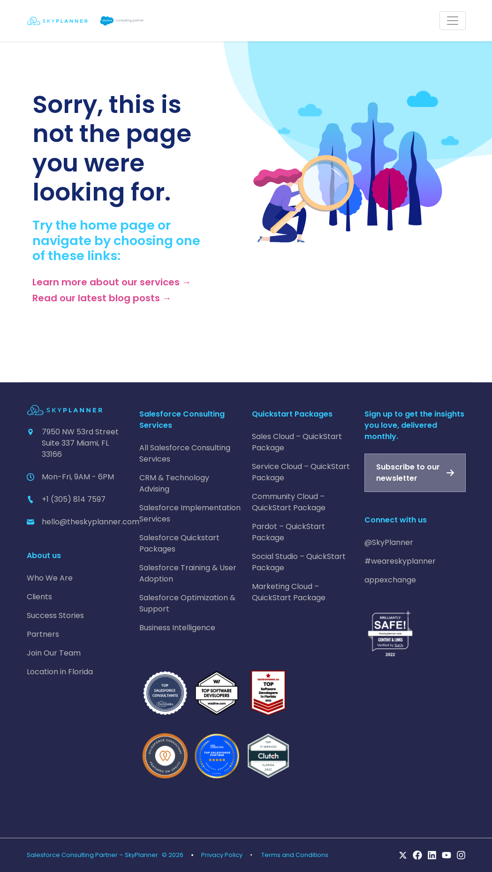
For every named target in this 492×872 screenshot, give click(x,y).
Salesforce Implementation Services (190, 513)
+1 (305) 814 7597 (74, 499)
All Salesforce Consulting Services (184, 453)
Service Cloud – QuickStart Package (301, 472)
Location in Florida (60, 671)
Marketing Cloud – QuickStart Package (288, 592)
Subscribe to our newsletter (408, 473)
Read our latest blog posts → (102, 298)
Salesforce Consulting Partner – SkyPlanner (92, 855)
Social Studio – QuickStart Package (299, 562)
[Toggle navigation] (452, 20)
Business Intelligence (177, 627)
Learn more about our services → (111, 282)
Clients (39, 596)
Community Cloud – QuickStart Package (288, 502)
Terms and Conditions (294, 855)
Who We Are (50, 578)
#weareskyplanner (400, 561)
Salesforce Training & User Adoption (187, 573)
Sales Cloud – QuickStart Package (297, 442)
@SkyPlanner (388, 542)
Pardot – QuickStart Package (288, 532)
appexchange (390, 579)
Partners (43, 634)
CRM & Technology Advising (174, 483)
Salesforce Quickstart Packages (179, 543)
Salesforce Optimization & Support (187, 603)
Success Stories (55, 615)
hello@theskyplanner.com (90, 521)
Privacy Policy (221, 855)
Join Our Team (54, 653)
